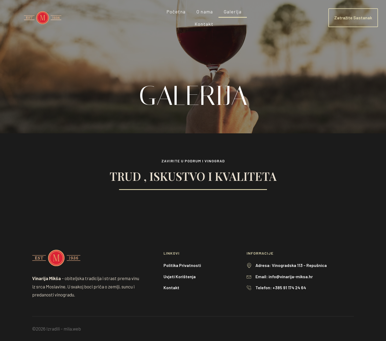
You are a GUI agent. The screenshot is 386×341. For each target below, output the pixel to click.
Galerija (233, 11)
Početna (176, 11)
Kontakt (204, 24)
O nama (204, 11)
